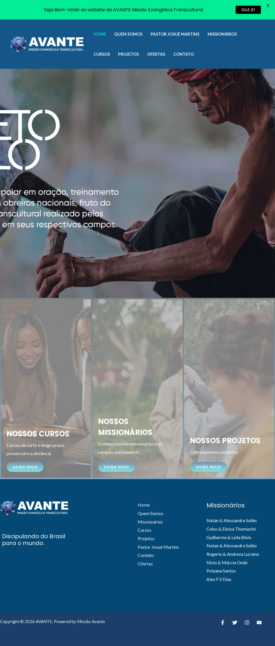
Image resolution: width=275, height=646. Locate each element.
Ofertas (156, 54)
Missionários (222, 34)
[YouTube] (259, 622)
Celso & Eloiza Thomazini (231, 528)
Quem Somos (128, 34)
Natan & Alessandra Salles (231, 520)
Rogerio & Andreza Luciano (232, 554)
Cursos (101, 54)
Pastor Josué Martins (175, 34)
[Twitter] (234, 622)
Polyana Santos (221, 570)
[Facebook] (222, 622)
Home (99, 34)
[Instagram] (247, 622)
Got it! (248, 10)
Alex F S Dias (218, 579)
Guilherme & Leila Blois (228, 537)
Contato (183, 54)
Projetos (128, 54)
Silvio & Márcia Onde (227, 562)
